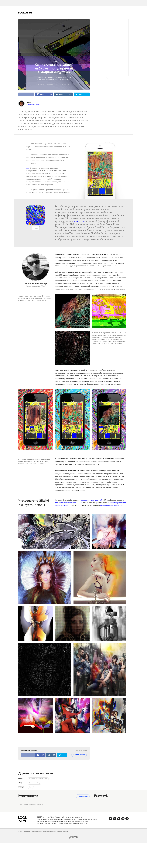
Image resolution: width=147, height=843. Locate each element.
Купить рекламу (111, 78)
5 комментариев (79, 755)
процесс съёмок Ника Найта (91, 500)
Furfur (73, 837)
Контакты (27, 831)
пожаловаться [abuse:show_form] (81, 750)
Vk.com (114, 818)
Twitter (118, 818)
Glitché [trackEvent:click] (31, 787)
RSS (127, 818)
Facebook (110, 818)
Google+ (122, 818)
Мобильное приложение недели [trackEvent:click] (38, 779)
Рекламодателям (36, 831)
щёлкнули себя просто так (111, 505)
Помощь (65, 831)
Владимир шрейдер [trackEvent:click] (34, 783)
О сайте (20, 831)
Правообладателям (49, 831)
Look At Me (25, 13)
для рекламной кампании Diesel (68, 503)
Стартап (54, 62)
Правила (59, 831)
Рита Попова (41, 84)
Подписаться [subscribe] (83, 796)
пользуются (79, 221)
